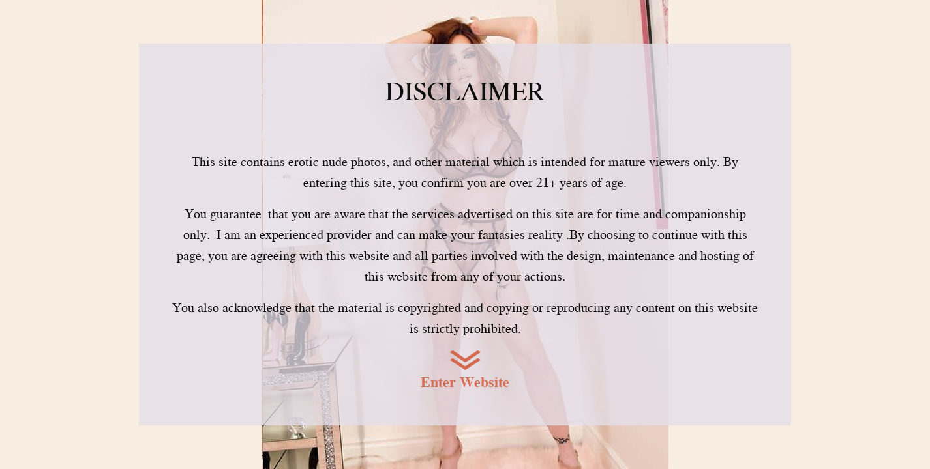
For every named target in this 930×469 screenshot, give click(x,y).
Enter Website (465, 381)
